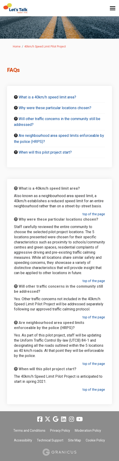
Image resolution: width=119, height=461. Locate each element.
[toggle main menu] (113, 8)
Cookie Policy (95, 440)
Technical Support (50, 440)
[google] (55, 419)
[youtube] (79, 419)
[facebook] (40, 419)
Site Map (74, 440)
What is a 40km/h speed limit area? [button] (47, 97)
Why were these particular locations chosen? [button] (55, 108)
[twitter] (48, 419)
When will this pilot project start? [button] (45, 152)
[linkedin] (63, 419)
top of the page (93, 214)
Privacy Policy (60, 430)
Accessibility (23, 440)
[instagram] (71, 419)
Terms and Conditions (29, 430)
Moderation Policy (88, 430)
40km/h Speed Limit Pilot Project (45, 46)
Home (16, 46)
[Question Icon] (16, 97)
